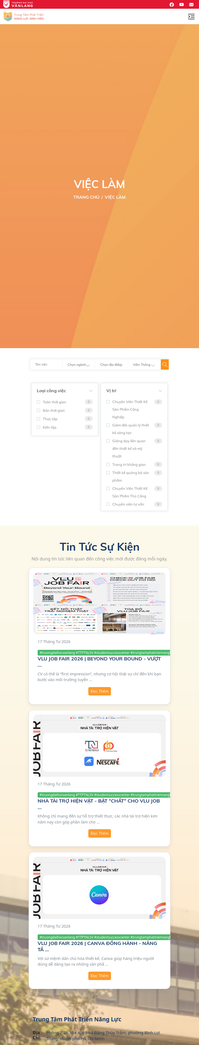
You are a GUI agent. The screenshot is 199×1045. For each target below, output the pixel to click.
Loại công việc (51, 390)
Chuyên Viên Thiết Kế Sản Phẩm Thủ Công (126, 492)
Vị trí (111, 390)
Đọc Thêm (99, 691)
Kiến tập (46, 427)
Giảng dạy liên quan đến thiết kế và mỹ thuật (126, 448)
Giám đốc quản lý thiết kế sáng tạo (127, 429)
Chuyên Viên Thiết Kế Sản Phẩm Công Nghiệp (126, 409)
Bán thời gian (51, 410)
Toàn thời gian (51, 402)
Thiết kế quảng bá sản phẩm (127, 476)
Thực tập (47, 419)
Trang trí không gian (126, 464)
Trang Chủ (86, 197)
